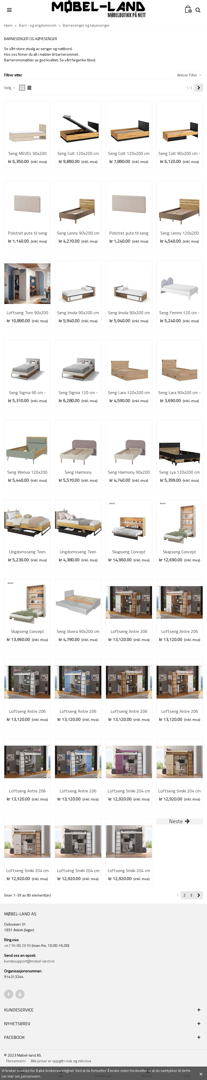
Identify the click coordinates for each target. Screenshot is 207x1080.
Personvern (16, 1061)
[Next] (198, 88)
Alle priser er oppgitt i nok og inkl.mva (61, 1061)
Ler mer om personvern (21, 1076)
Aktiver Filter (189, 75)
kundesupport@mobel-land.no (29, 961)
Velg (10, 87)
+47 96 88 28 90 (17, 945)
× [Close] (201, 1073)
